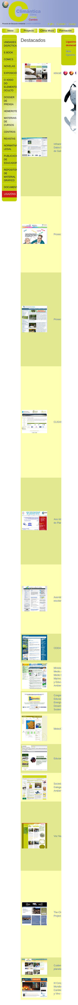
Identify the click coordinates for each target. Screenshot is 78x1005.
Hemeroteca (9, 111)
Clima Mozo (47, 30)
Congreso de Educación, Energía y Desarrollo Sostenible (60, 702)
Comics (8, 59)
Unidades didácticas (9, 44)
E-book (8, 52)
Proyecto (29, 30)
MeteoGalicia (60, 728)
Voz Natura (59, 836)
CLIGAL (58, 422)
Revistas (9, 138)
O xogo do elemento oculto (9, 85)
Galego (72, 24)
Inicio (10, 30)
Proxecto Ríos (61, 319)
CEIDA (57, 648)
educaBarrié (60, 73)
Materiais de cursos (9, 121)
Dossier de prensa (9, 101)
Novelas (9, 66)
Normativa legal (9, 147)
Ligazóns (9, 194)
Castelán (61, 24)
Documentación (9, 187)
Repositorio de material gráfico (9, 175)
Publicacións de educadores (9, 159)
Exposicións (9, 73)
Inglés (51, 24)
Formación (65, 30)
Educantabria (61, 758)
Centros (9, 132)
